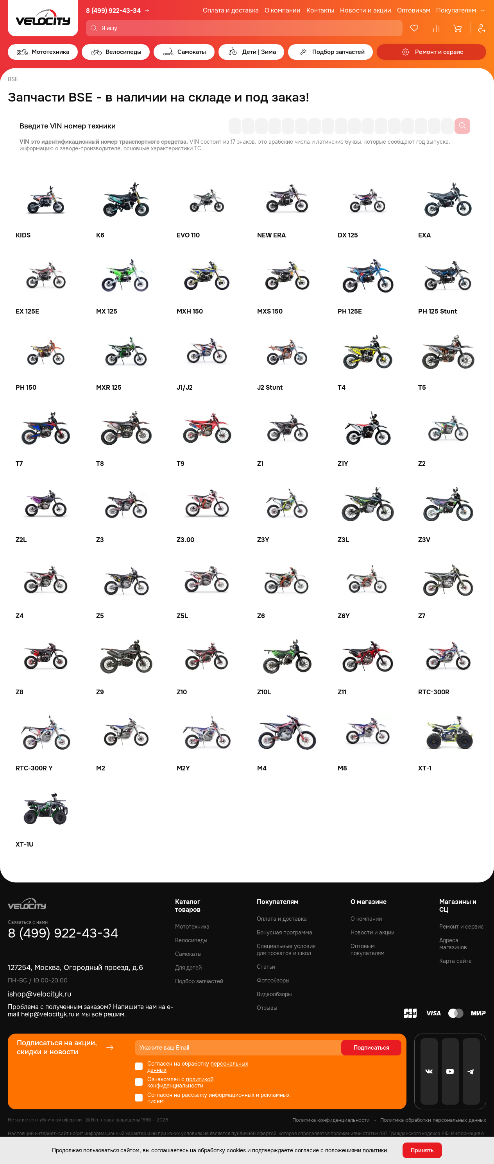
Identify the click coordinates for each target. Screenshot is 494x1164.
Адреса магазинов (453, 944)
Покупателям (456, 10)
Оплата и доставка (231, 10)
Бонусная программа (284, 932)
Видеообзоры (274, 994)
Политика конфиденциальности (331, 1120)
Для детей (188, 967)
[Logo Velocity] (43, 18)
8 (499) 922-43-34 (113, 11)
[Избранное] (414, 28)
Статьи (266, 966)
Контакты (320, 10)
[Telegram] (471, 1071)
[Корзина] (458, 28)
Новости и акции (365, 10)
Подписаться (371, 1047)
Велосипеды (191, 940)
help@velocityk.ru (47, 1014)
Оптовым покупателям (368, 950)
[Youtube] (450, 1071)
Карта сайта (455, 960)
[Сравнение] (436, 28)
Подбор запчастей (199, 981)
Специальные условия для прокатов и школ (286, 950)
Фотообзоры (273, 980)
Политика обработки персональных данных (433, 1120)
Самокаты (188, 953)
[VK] (429, 1071)
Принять (422, 1150)
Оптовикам (413, 10)
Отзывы (267, 1007)
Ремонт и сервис (461, 926)
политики (375, 1150)
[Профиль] (478, 28)
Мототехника (192, 926)
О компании (283, 10)
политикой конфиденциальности (180, 1082)
